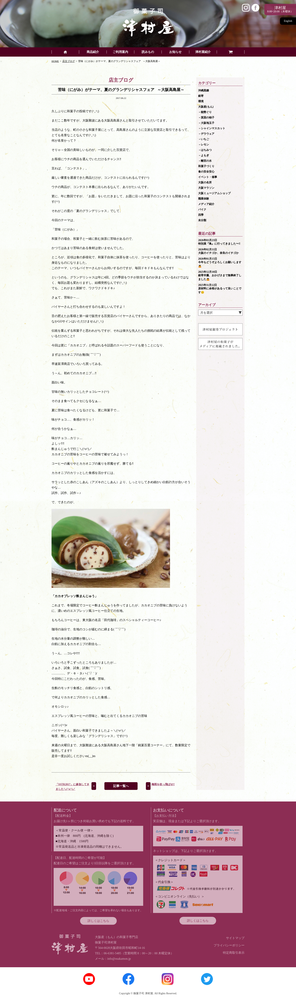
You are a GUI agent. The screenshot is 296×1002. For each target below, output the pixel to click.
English (288, 21)
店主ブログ (68, 61)
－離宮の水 (205, 160)
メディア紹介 (206, 204)
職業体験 (203, 198)
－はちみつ (205, 150)
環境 (201, 101)
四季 (201, 214)
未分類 (202, 220)
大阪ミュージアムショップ (214, 193)
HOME (55, 61)
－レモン (203, 144)
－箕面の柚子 (206, 117)
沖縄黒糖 (203, 90)
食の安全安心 (206, 171)
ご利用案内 (120, 52)
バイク (202, 209)
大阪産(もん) (205, 106)
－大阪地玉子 (206, 123)
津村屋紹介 (203, 52)
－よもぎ (203, 155)
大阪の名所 (205, 182)
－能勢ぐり (205, 112)
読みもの (148, 52)
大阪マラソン (206, 187)
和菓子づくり (206, 166)
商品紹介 (93, 52)
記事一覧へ (121, 786)
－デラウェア (206, 133)
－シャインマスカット (211, 128)
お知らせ (175, 52)
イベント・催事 (207, 177)
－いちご (203, 139)
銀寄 (201, 95)
